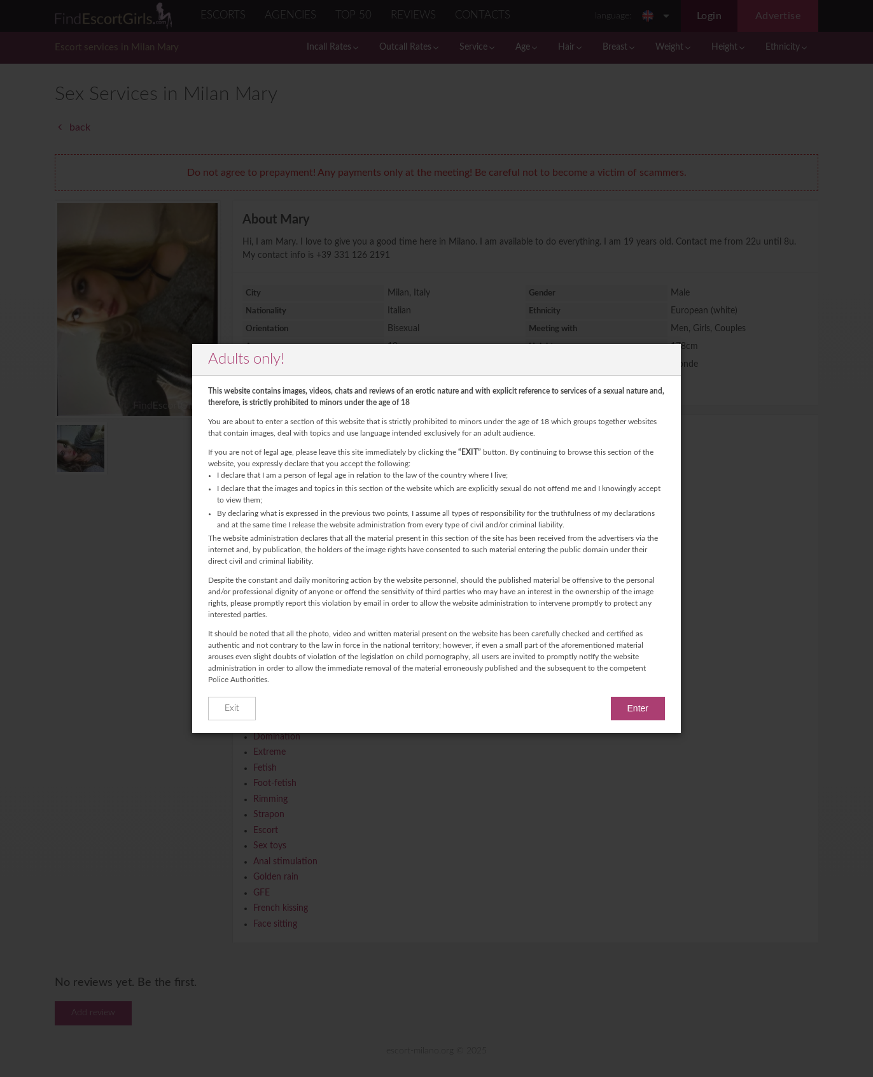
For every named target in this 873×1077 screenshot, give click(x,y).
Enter (637, 708)
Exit (232, 708)
